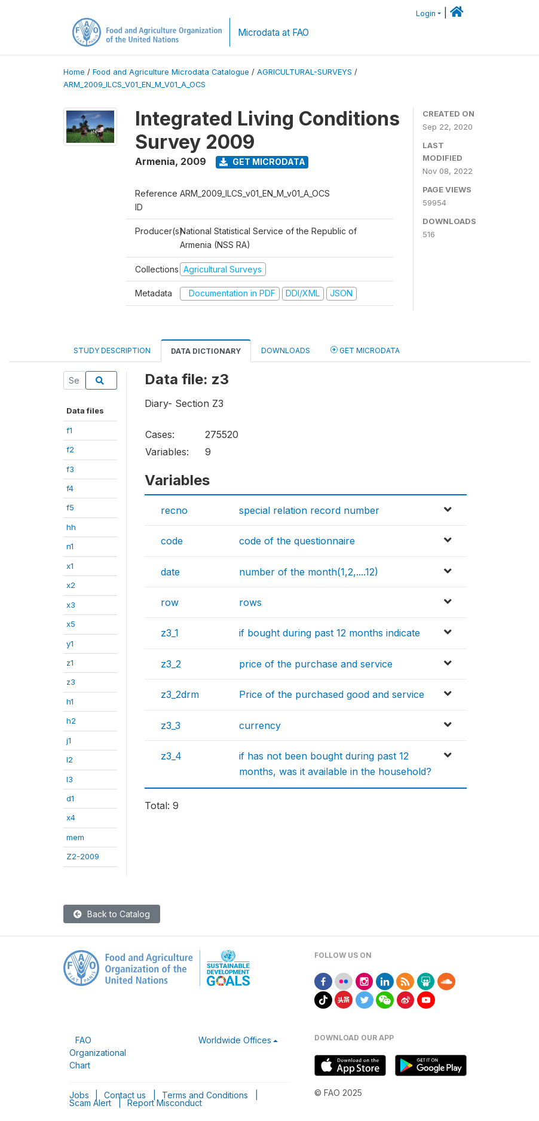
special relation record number (309, 510)
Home (74, 72)
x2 (70, 585)
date (170, 572)
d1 (70, 798)
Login (426, 13)
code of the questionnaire (297, 541)
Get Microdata (262, 162)
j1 (68, 740)
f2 (70, 449)
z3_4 (171, 756)
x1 (70, 566)
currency (260, 725)
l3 (69, 779)
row (170, 602)
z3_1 (170, 633)
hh (71, 527)
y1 (70, 643)
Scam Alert (90, 1103)
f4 (70, 488)
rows (250, 602)
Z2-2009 (82, 856)
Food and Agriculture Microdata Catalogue (171, 72)
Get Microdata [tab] (365, 350)
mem (75, 837)
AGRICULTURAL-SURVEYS (304, 72)
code (172, 541)
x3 (70, 604)
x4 (70, 817)
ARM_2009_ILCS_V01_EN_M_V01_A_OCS (134, 84)
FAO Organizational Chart (97, 1052)
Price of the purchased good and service (331, 694)
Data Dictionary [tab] (206, 351)
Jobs (79, 1095)
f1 (69, 430)
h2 (71, 720)
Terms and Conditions (205, 1095)
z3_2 (171, 664)
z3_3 (170, 725)
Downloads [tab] (285, 350)
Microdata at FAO (273, 32)
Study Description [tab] (112, 350)
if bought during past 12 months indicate (329, 633)
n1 (70, 546)
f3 (70, 469)
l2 (69, 759)
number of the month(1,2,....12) (308, 572)
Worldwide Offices (234, 1040)
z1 (70, 662)
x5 (70, 624)
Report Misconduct (164, 1103)
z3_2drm (180, 694)
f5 (70, 507)
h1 (70, 701)
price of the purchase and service (316, 664)
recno (174, 510)
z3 (70, 682)
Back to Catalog (112, 914)
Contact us (125, 1095)
